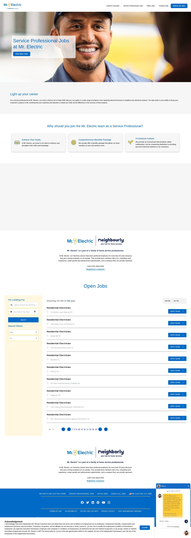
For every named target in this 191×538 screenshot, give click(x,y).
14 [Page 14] (90, 429)
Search (23, 320)
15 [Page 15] (93, 429)
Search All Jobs (179, 6)
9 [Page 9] (76, 429)
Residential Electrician (59, 308)
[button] (35, 311)
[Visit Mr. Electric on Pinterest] (98, 503)
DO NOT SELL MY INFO (89, 511)
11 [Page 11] (82, 429)
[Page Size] (50, 429)
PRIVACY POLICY (108, 511)
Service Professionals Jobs (133, 6)
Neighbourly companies (95, 269)
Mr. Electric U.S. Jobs (140, 494)
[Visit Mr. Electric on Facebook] (82, 503)
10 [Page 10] (79, 429)
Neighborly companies (95, 481)
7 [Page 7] (72, 429)
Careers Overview (112, 6)
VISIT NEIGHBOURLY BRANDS (129, 511)
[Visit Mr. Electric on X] (87, 503)
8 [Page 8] (74, 429)
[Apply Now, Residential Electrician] (177, 311)
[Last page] (106, 429)
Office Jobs (151, 6)
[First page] (63, 429)
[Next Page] (100, 429)
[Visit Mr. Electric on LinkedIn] (93, 503)
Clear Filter (12, 345)
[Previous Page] (69, 429)
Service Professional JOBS (81, 494)
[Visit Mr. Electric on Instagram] (109, 503)
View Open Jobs (21, 54)
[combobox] (22, 311)
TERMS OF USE (56, 511)
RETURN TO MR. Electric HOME (52, 494)
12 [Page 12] (85, 429)
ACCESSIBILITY (71, 511)
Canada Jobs (163, 6)
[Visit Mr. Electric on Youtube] (103, 503)
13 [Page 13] (87, 429)
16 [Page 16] (96, 429)
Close (145, 527)
